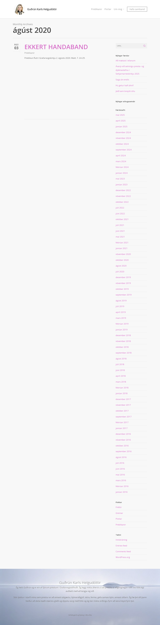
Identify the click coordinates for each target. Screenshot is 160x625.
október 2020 (122, 260)
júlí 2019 (120, 306)
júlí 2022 (120, 207)
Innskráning (121, 539)
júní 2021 (120, 231)
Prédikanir (29, 52)
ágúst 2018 (121, 358)
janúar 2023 (122, 184)
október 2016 (122, 445)
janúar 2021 (122, 248)
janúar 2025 (122, 126)
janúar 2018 (122, 393)
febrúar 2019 (122, 323)
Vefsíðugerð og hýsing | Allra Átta (80, 615)
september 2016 (124, 451)
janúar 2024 (122, 173)
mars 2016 (121, 480)
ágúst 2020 (121, 265)
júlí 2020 (120, 271)
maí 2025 (120, 114)
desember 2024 (123, 132)
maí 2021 (120, 236)
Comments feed (123, 551)
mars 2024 (121, 161)
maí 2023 (120, 178)
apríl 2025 (121, 120)
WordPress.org (123, 557)
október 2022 (122, 202)
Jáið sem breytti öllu (125, 91)
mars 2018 (121, 381)
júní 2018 (120, 370)
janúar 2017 (122, 428)
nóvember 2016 (123, 439)
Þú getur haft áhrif (124, 85)
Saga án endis (122, 79)
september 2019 (124, 294)
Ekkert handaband (56, 47)
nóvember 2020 (123, 254)
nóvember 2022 (123, 196)
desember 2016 (123, 434)
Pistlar (119, 518)
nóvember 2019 (123, 283)
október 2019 (122, 289)
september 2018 (124, 352)
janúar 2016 (122, 492)
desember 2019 (123, 277)
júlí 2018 (120, 364)
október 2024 (122, 144)
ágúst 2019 (121, 300)
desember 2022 (123, 190)
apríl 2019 (121, 312)
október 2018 (122, 347)
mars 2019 (121, 318)
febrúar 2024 (122, 167)
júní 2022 (120, 213)
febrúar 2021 (122, 242)
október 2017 (122, 410)
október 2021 (122, 219)
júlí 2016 (120, 463)
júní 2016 (120, 468)
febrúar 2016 (122, 486)
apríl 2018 (121, 375)
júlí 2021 (120, 225)
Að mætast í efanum (125, 60)
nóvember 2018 (123, 341)
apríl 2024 (121, 155)
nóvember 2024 (123, 138)
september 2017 (124, 416)
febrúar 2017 (122, 422)
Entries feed (121, 545)
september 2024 (124, 149)
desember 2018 (123, 335)
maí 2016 (120, 474)
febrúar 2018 (122, 387)
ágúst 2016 (121, 457)
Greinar (119, 513)
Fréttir (119, 507)
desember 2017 (123, 399)
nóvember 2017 (123, 405)
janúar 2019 (122, 329)
